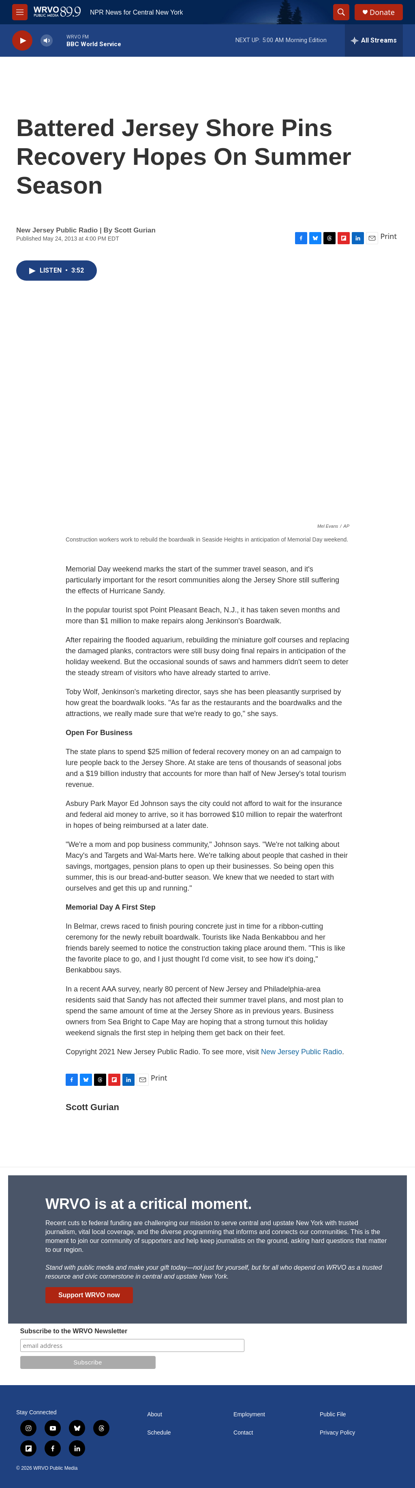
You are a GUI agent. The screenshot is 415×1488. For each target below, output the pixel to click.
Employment (249, 1414)
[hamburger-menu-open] (20, 12)
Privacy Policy (337, 1433)
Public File (333, 1414)
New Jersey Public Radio (301, 1052)
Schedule (159, 1433)
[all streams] (374, 40)
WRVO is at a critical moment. (148, 1204)
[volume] (46, 41)
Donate (382, 12)
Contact (243, 1433)
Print (388, 236)
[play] (22, 40)
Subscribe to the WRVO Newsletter (74, 1331)
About (154, 1414)
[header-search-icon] (341, 12)
